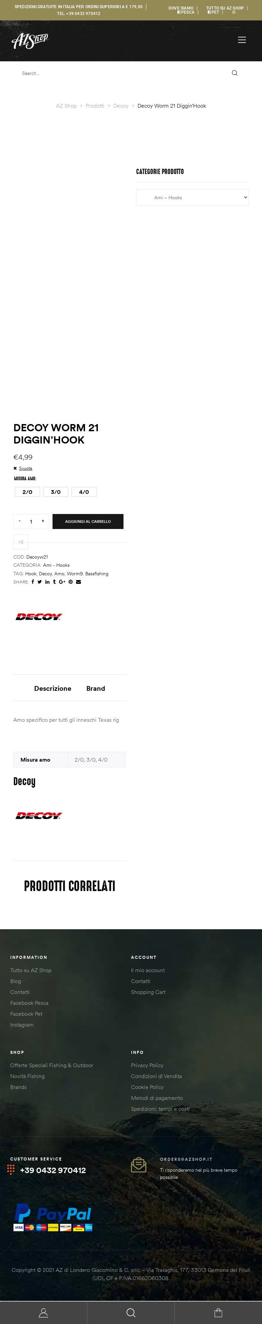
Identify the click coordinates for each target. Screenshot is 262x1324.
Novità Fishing (27, 1077)
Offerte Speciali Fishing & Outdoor (51, 1066)
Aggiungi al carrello (88, 521)
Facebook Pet (26, 1015)
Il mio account (148, 971)
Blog (15, 982)
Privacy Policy (147, 1066)
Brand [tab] (95, 688)
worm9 (75, 574)
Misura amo (24, 478)
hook (31, 574)
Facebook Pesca (29, 1004)
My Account (43, 1313)
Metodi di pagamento (157, 1099)
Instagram (22, 1026)
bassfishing (96, 574)
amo (59, 574)
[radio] (27, 492)
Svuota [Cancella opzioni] (25, 468)
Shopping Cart (148, 993)
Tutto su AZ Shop (31, 971)
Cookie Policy (147, 1088)
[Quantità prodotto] (31, 521)
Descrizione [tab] (52, 688)
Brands (18, 1088)
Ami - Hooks (56, 565)
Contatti (20, 993)
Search (131, 1313)
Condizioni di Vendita (156, 1077)
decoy (45, 574)
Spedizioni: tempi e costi (160, 1110)
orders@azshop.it (186, 1160)
